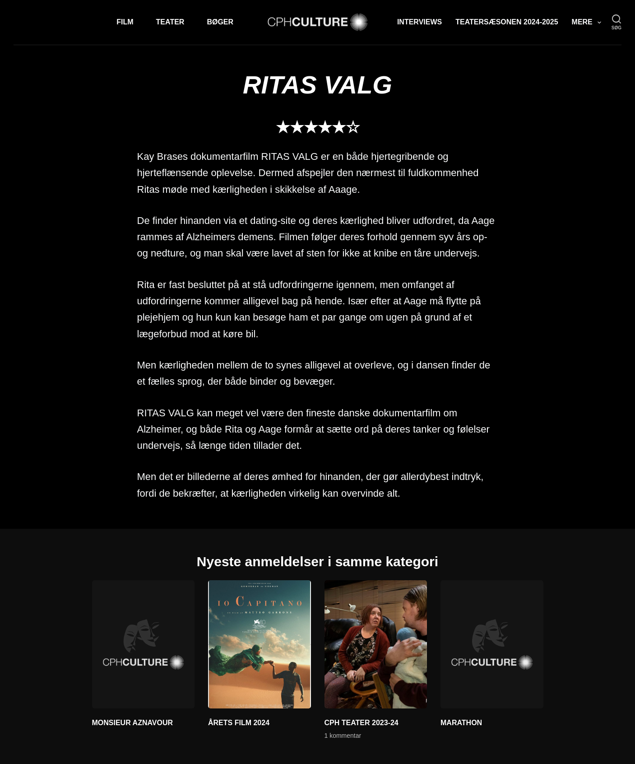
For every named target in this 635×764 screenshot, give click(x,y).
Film (124, 22)
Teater (170, 22)
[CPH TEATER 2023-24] (375, 644)
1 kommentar (343, 735)
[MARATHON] (491, 644)
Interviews (419, 22)
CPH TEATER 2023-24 (361, 723)
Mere (588, 22)
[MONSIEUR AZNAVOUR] (143, 644)
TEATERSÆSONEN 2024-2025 (506, 22)
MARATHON (461, 723)
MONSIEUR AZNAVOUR (132, 723)
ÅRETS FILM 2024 (238, 723)
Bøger (220, 22)
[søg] (616, 22)
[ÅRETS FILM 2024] (259, 644)
